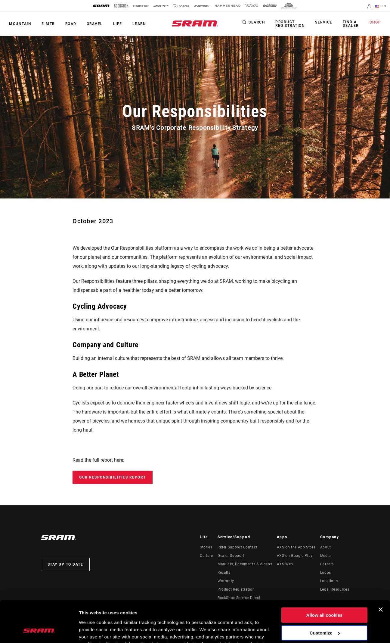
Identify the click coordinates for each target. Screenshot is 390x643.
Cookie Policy (183, 614)
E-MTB (48, 24)
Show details (93, 631)
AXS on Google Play (295, 556)
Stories (206, 547)
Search (257, 22)
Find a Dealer (351, 24)
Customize (325, 596)
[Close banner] (381, 573)
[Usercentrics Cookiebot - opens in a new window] (39, 631)
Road (70, 24)
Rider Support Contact (237, 547)
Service (324, 22)
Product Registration (290, 24)
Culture (206, 556)
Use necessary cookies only (324, 613)
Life (117, 24)
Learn (139, 24)
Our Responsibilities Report (112, 477)
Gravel (95, 24)
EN (380, 7)
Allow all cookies (324, 578)
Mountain (20, 24)
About (325, 547)
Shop (375, 22)
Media (325, 556)
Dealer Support (231, 556)
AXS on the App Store (296, 547)
